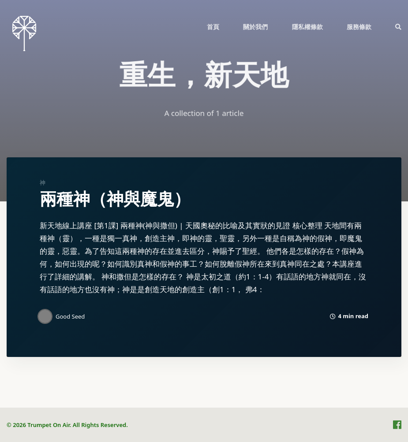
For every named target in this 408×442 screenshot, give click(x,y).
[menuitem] (213, 26)
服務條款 (359, 26)
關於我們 (255, 26)
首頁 (213, 26)
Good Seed (70, 316)
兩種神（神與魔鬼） (115, 199)
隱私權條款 (307, 26)
